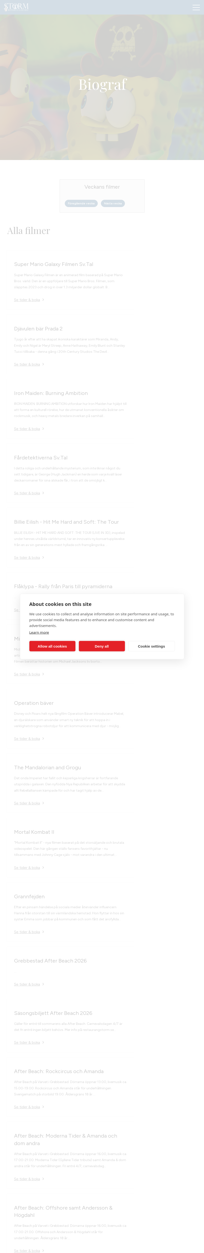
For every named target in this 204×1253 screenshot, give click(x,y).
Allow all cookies (52, 646)
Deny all (102, 646)
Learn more (39, 632)
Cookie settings (151, 646)
